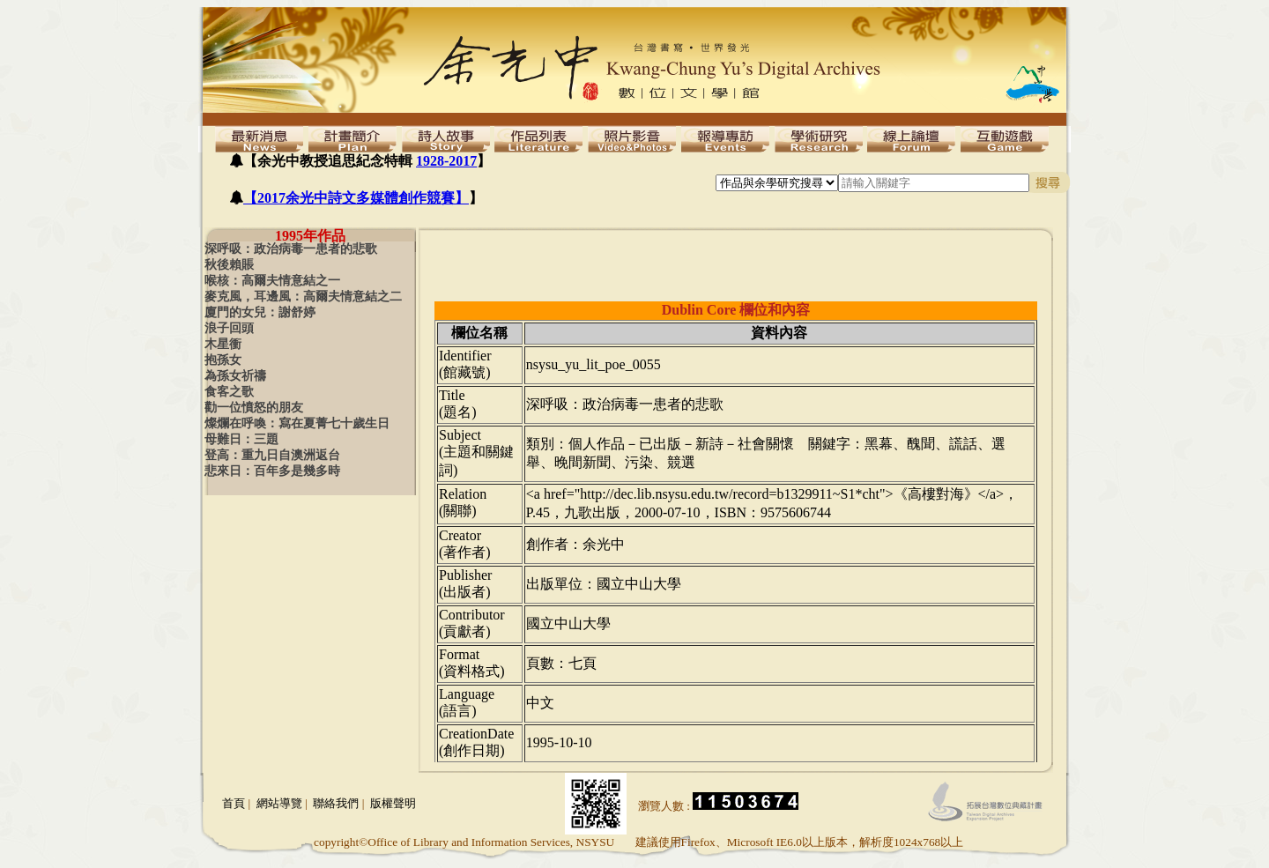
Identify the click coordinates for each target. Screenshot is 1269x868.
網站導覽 (279, 803)
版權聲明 (393, 803)
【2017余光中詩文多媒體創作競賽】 (356, 197)
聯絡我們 (336, 803)
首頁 (233, 803)
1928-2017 (446, 160)
